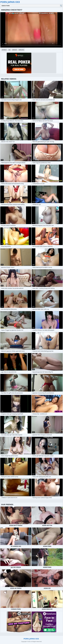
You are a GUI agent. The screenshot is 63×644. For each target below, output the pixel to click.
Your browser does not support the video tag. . (31, 30)
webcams (21, 50)
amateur (4, 50)
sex (9, 50)
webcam (14, 50)
